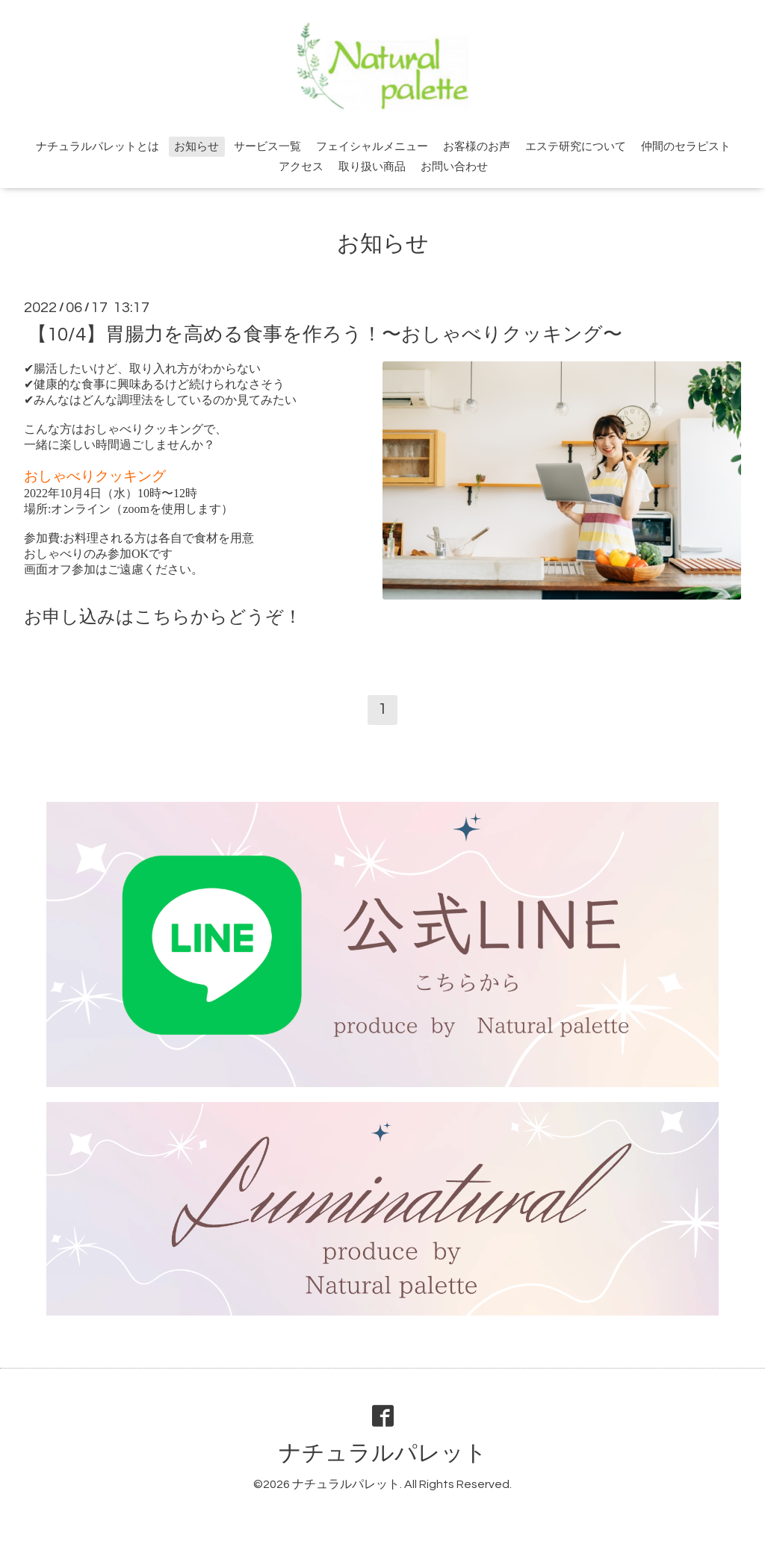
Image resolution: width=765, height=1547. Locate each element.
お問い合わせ (454, 166)
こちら (162, 616)
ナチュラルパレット (383, 1453)
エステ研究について (575, 146)
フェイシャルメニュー (372, 146)
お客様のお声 (476, 146)
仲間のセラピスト (686, 146)
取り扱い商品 (372, 166)
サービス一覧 (267, 146)
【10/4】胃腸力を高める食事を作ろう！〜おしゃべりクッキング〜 (325, 333)
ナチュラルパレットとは (97, 146)
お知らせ (196, 146)
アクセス (301, 166)
